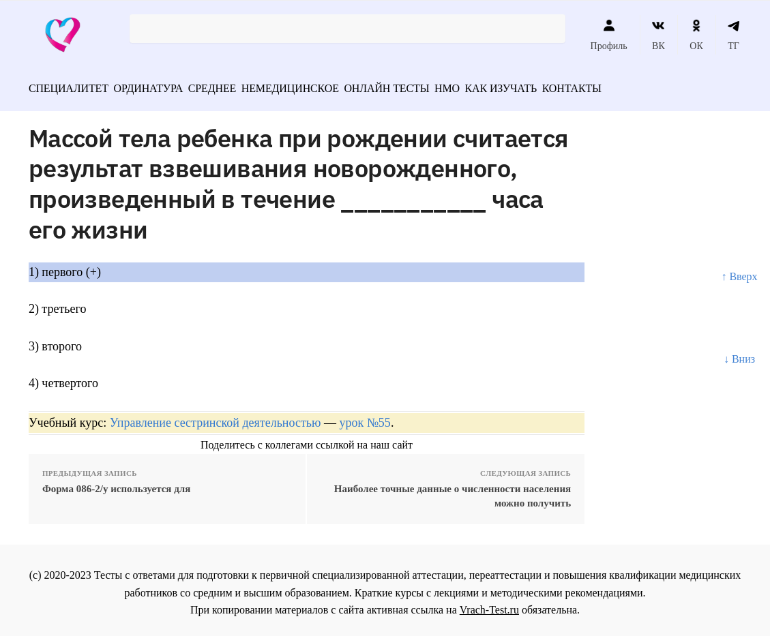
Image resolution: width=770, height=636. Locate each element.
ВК (658, 34)
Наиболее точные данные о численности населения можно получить (452, 491)
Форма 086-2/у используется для (116, 484)
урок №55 (364, 418)
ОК (696, 34)
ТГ (733, 34)
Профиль (609, 34)
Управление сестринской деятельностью (215, 418)
